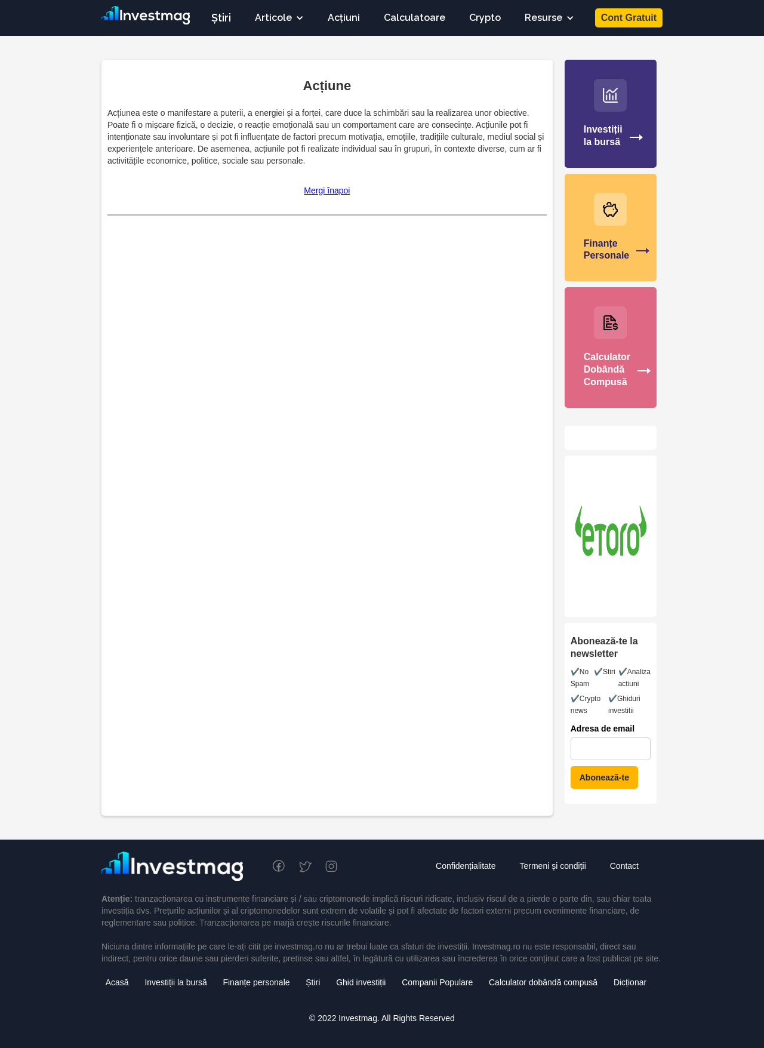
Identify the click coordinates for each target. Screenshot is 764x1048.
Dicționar (630, 982)
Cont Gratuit (629, 18)
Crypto (485, 17)
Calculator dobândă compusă (543, 982)
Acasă (117, 982)
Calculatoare (414, 17)
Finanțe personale (256, 982)
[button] (279, 18)
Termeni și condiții (552, 866)
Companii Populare (437, 982)
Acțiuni (344, 17)
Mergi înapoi (327, 190)
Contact (624, 866)
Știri (221, 17)
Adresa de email (602, 728)
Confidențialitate (465, 866)
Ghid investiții (361, 982)
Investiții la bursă (175, 982)
